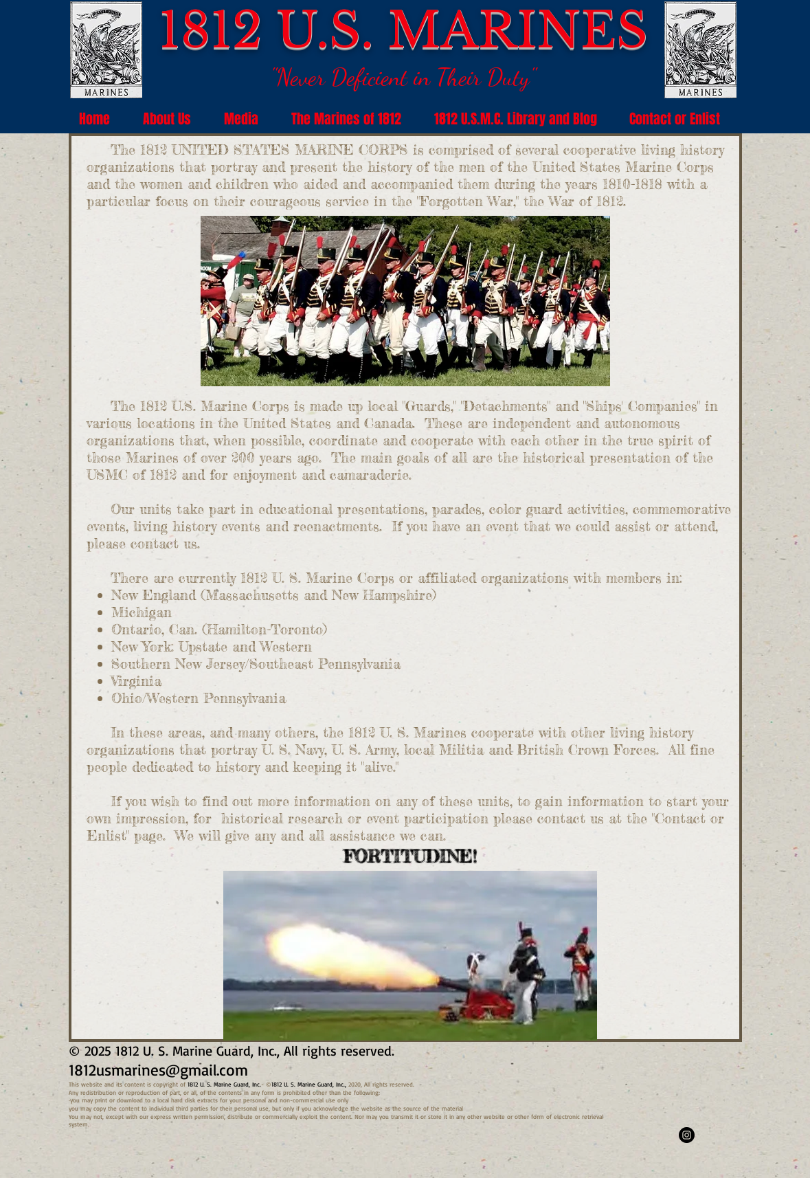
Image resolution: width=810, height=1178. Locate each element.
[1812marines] (687, 1135)
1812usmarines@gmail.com (158, 1070)
